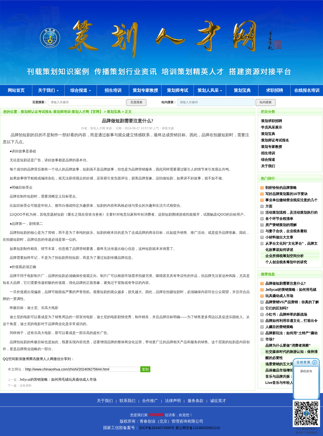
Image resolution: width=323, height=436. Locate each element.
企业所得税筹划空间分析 (284, 256)
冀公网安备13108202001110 (197, 428)
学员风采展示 (271, 127)
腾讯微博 (36, 359)
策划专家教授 (271, 147)
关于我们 (48, 90)
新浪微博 (22, 359)
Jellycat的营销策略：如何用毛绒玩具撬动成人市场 (58, 379)
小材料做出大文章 (279, 237)
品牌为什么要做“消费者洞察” (288, 345)
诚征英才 (218, 401)
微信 (56, 359)
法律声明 (173, 401)
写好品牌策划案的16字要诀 (286, 194)
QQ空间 (9, 359)
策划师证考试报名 (275, 140)
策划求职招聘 (271, 121)
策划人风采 (210, 90)
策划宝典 (114, 112)
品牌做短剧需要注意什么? (285, 283)
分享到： (67, 359)
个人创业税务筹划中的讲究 (286, 262)
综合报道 (80, 90)
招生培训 (268, 153)
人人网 (48, 359)
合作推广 (150, 401)
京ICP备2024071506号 (156, 428)
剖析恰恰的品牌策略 (281, 188)
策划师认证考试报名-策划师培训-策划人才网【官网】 (62, 112)
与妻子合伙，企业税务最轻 (286, 231)
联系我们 (127, 401)
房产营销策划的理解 (281, 225)
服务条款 (195, 401)
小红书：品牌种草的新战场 (286, 314)
